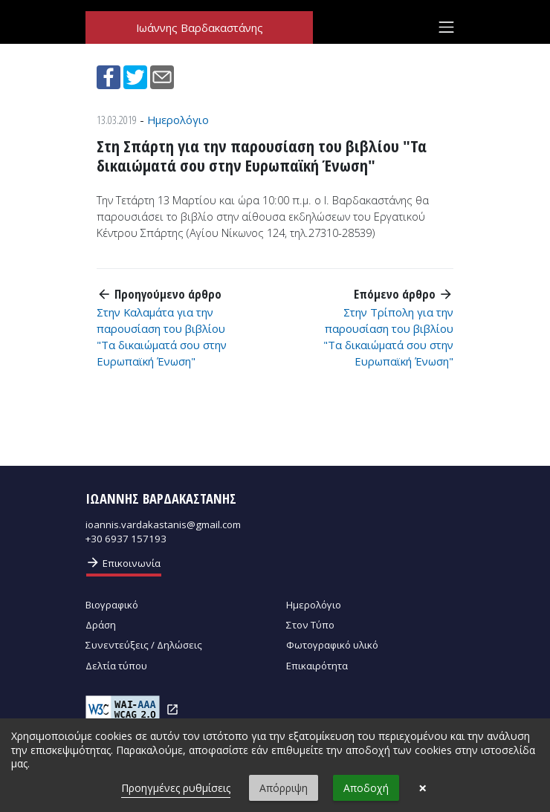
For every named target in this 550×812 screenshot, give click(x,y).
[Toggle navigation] (446, 27)
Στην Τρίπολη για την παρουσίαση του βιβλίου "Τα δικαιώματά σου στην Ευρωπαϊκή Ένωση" (388, 336)
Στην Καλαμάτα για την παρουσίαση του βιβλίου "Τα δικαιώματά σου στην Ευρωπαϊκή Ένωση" (162, 336)
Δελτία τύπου (116, 665)
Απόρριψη (283, 788)
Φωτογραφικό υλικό (332, 645)
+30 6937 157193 (125, 538)
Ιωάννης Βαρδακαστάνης (199, 27)
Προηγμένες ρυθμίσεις (175, 788)
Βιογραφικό (111, 604)
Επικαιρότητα (317, 665)
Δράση (100, 624)
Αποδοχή (366, 788)
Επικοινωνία (123, 562)
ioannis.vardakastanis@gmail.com (163, 524)
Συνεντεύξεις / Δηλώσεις (143, 645)
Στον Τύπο (310, 624)
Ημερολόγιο (178, 119)
